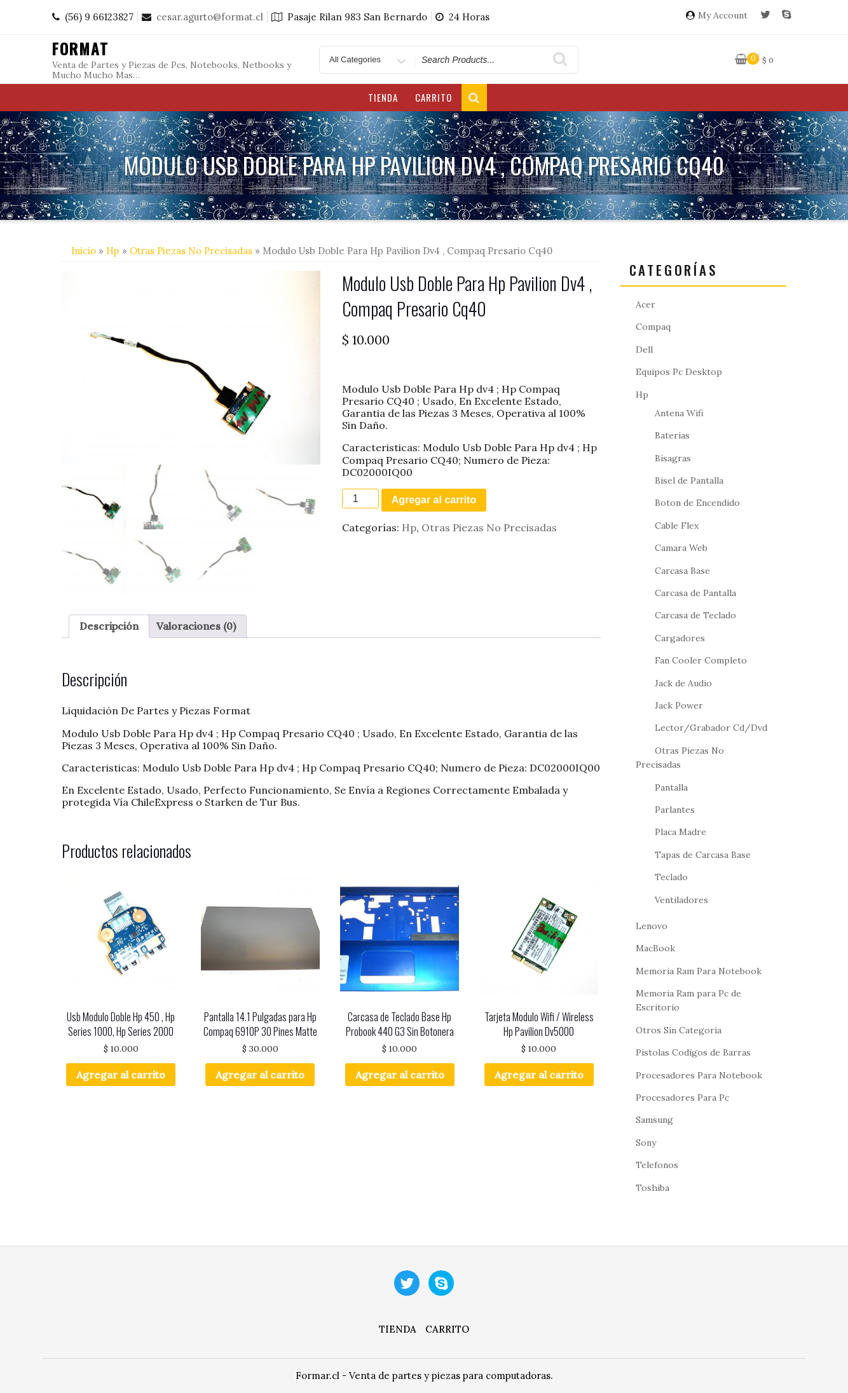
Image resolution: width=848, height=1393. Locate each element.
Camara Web (681, 548)
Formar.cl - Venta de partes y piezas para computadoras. (424, 1375)
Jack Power (679, 705)
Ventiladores (681, 900)
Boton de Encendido (697, 502)
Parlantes (675, 809)
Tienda (383, 97)
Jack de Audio (683, 683)
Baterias (672, 435)
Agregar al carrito (434, 499)
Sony (646, 1142)
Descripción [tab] (109, 626)
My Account (723, 15)
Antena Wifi (679, 413)
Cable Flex (677, 525)
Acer (645, 304)
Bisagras (673, 458)
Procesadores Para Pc (682, 1097)
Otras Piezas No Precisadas (191, 251)
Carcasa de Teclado (695, 615)
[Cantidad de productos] (360, 498)
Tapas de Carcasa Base (703, 854)
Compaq (653, 326)
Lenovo (651, 926)
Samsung (654, 1119)
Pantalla (671, 787)
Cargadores (680, 638)
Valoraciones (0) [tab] (196, 626)
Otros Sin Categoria (678, 1030)
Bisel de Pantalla (689, 480)
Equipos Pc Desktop (679, 371)
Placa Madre (680, 832)
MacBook (655, 948)
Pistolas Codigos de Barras (693, 1052)
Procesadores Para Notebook (699, 1075)
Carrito (433, 97)
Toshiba (652, 1187)
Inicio (83, 251)
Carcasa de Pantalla (695, 593)
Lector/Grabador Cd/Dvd (711, 727)
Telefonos (657, 1165)
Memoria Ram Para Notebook (699, 971)
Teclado (671, 877)
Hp (113, 251)
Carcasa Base (682, 570)
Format (80, 48)
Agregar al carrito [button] (120, 1074)
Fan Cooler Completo (701, 660)
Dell (644, 349)
